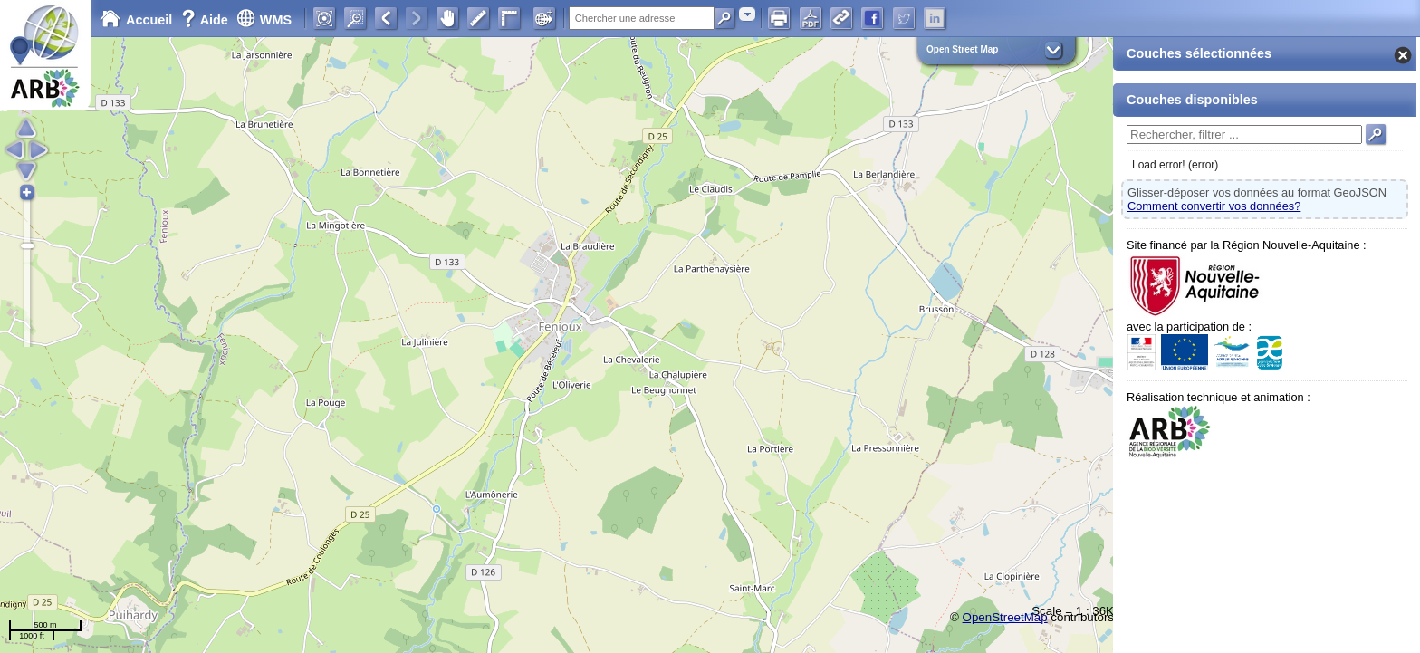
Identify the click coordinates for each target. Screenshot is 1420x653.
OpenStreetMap (1005, 617)
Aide (206, 20)
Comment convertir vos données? (1213, 206)
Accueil (136, 20)
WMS (264, 20)
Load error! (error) (1175, 164)
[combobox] (747, 14)
